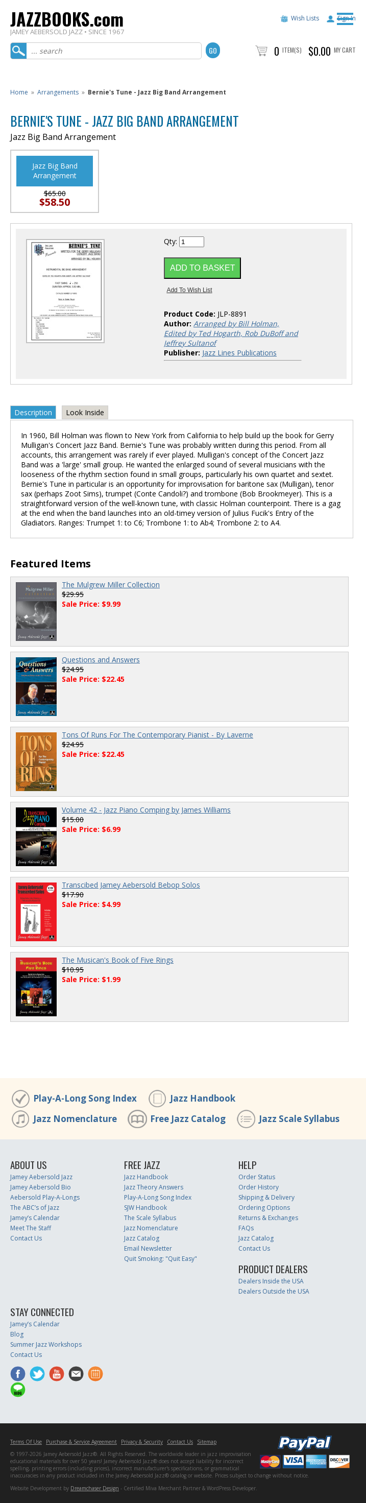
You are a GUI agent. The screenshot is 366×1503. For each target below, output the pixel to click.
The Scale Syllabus (150, 1217)
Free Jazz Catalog (188, 1119)
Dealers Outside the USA (273, 1291)
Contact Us (26, 1238)
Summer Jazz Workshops (46, 1344)
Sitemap (206, 1441)
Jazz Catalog (141, 1238)
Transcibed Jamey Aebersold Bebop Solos (131, 885)
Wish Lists (305, 18)
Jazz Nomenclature (75, 1119)
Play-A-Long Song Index (85, 1098)
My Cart (345, 49)
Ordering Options (264, 1207)
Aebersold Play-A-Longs (45, 1197)
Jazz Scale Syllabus (299, 1119)
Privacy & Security (142, 1441)
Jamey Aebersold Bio (40, 1187)
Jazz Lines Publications (239, 352)
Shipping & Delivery (266, 1197)
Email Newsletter (148, 1248)
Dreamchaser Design (94, 1488)
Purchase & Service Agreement (81, 1441)
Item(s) (292, 49)
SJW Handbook (145, 1207)
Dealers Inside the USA (271, 1281)
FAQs (246, 1228)
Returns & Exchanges (268, 1217)
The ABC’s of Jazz (34, 1207)
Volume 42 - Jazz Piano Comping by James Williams (146, 810)
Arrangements (58, 92)
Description (33, 412)
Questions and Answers (101, 659)
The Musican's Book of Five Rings (118, 960)
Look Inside (85, 412)
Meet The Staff (30, 1228)
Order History (258, 1187)
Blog (16, 1334)
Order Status (256, 1177)
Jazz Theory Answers (153, 1187)
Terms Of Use (26, 1441)
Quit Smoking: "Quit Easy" (160, 1258)
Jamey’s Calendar (35, 1217)
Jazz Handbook (202, 1098)
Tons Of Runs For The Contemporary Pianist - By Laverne (157, 734)
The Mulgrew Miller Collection (111, 584)
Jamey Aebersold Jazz (41, 1177)
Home (19, 92)
